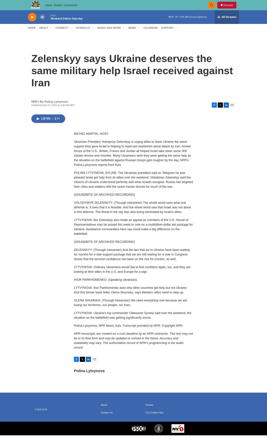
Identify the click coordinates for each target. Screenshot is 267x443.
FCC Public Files (154, 420)
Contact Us (107, 420)
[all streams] (227, 25)
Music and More (109, 35)
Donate (230, 9)
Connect (62, 35)
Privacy (149, 412)
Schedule (83, 35)
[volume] (42, 25)
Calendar (150, 35)
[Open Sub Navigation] (50, 35)
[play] (32, 25)
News (132, 35)
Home (32, 35)
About (43, 35)
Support (167, 35)
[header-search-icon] (213, 9)
